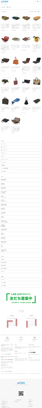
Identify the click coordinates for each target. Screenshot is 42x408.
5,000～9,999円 (3, 257)
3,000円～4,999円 (3, 254)
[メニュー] (40, 1)
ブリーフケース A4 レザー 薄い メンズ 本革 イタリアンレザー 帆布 (5, 108)
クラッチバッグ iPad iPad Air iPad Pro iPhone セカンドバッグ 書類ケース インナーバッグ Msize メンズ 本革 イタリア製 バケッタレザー (15, 26)
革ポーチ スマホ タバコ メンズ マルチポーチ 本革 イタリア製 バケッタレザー (36, 108)
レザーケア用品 (3, 169)
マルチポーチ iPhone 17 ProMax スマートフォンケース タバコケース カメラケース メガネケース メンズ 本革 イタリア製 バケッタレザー (36, 26)
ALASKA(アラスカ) (2, 228)
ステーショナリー (3, 161)
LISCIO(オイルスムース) (3, 193)
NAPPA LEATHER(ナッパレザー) (3, 178)
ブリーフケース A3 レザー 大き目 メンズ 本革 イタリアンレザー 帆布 (36, 88)
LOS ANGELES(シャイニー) (3, 209)
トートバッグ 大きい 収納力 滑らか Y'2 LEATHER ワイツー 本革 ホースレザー (15, 88)
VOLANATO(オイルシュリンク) (3, 197)
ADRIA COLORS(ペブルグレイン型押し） (4, 216)
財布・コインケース (3, 146)
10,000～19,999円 (3, 260)
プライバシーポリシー (4, 400)
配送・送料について (4, 394)
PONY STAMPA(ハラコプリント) (3, 186)
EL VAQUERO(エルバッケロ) (3, 232)
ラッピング (2, 271)
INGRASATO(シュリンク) (2, 205)
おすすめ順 (31, 11)
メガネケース (2, 155)
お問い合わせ (30, 397)
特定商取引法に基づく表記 (5, 399)
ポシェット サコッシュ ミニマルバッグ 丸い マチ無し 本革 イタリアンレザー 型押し (15, 46)
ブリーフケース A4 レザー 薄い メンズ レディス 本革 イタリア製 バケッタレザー (5, 127)
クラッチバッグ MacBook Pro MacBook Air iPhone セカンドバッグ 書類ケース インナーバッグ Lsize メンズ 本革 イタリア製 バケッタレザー (26, 26)
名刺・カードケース (3, 149)
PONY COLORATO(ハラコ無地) (3, 190)
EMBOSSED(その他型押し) (3, 220)
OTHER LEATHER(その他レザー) (3, 243)
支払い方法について (4, 397)
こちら (6, 356)
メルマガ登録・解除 (17, 391)
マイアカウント (30, 391)
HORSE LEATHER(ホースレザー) (3, 236)
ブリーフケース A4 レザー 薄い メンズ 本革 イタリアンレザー (5, 67)
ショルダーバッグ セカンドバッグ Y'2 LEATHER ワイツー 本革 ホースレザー (26, 88)
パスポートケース (3, 152)
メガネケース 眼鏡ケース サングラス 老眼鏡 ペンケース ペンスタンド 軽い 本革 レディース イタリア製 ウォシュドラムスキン (36, 47)
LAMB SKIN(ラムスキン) (2, 182)
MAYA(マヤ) (1, 239)
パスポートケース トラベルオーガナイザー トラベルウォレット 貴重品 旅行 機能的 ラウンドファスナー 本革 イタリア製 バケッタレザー (15, 129)
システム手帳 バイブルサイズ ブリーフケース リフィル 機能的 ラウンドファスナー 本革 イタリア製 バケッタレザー (26, 69)
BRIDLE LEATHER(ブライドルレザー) (3, 201)
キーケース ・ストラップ (4, 158)
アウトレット (2, 263)
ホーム (2, 391)
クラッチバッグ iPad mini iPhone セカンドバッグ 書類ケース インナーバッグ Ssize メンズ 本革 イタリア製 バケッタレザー (5, 26)
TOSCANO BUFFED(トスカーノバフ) (3, 224)
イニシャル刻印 (3, 274)
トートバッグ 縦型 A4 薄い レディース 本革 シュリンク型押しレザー (15, 108)
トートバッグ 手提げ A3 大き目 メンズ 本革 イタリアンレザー (15, 67)
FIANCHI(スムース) (2, 213)
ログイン (29, 394)
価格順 (35, 11)
